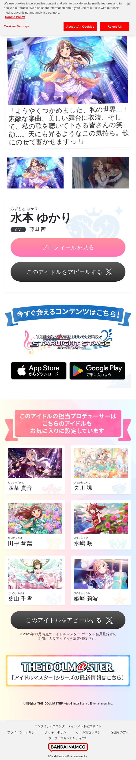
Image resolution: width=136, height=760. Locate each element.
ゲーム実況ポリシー (90, 732)
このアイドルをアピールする (67, 272)
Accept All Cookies (80, 23)
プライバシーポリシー (22, 732)
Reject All (114, 23)
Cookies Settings (16, 23)
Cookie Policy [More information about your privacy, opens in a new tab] (15, 13)
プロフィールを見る (68, 247)
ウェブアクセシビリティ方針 (68, 738)
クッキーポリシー (57, 732)
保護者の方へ (120, 732)
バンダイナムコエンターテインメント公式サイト (68, 726)
